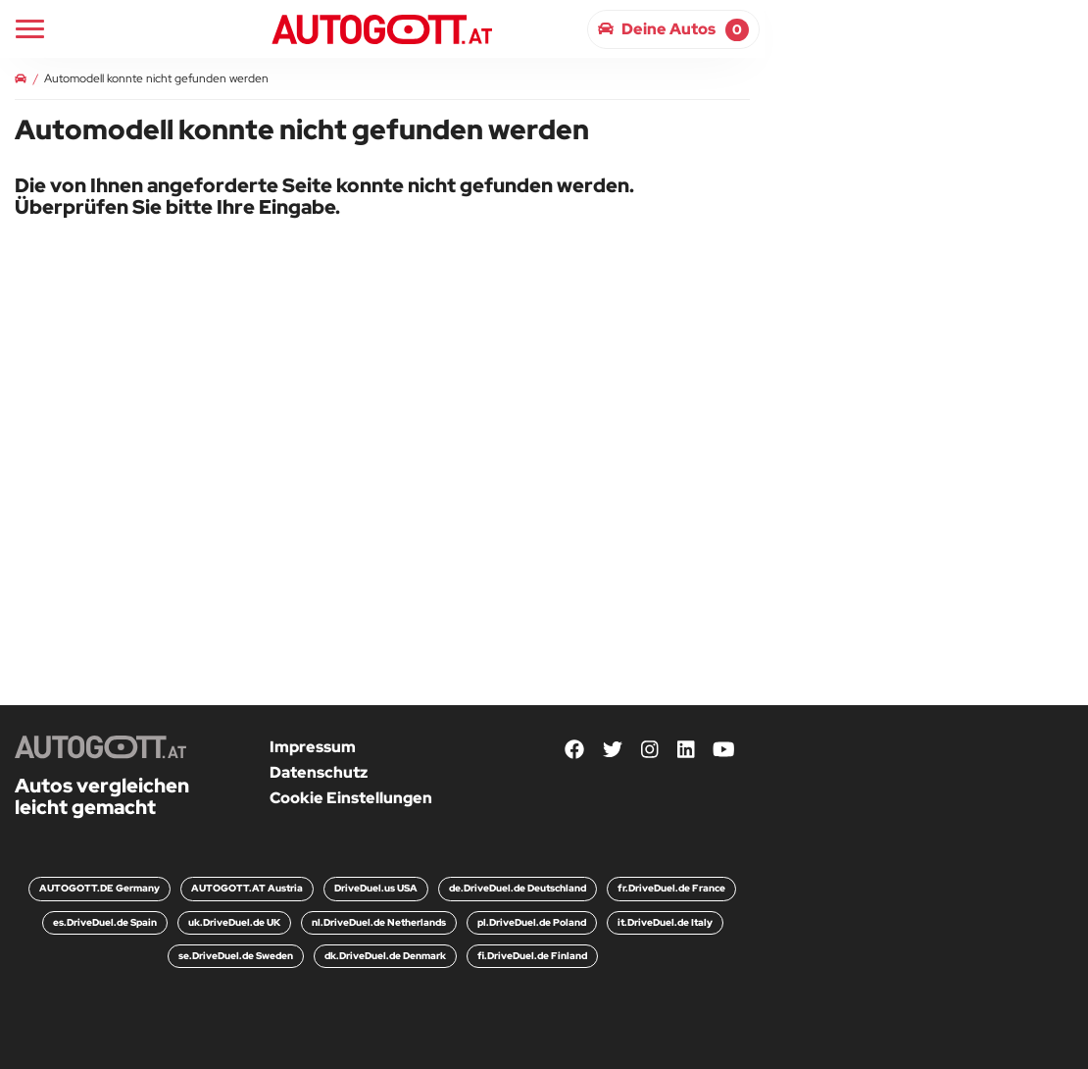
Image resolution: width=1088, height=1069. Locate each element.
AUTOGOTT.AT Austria (247, 888)
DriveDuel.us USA (376, 888)
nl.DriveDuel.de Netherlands (379, 922)
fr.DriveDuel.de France (671, 888)
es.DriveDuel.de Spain (105, 922)
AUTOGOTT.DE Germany (99, 888)
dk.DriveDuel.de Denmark (385, 955)
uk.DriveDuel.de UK (234, 922)
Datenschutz (319, 772)
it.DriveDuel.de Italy (665, 922)
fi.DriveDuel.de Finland (532, 955)
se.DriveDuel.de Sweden (235, 955)
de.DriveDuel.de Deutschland (517, 888)
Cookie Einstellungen (351, 798)
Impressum (313, 747)
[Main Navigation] (30, 29)
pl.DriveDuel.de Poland (531, 922)
